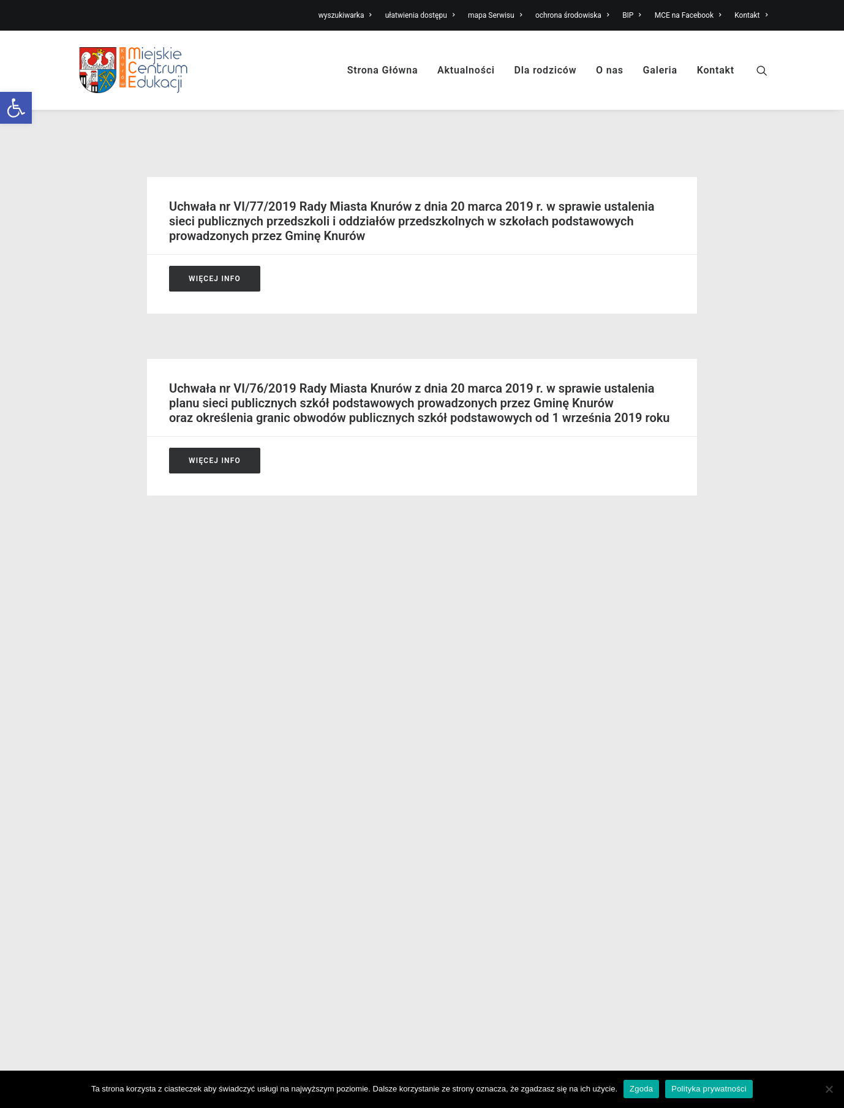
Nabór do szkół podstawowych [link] (317, 722)
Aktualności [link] (466, 70)
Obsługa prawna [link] (110, 787)
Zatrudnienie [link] (102, 755)
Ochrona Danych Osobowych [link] (135, 835)
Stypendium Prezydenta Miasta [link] (318, 803)
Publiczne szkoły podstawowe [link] (494, 722)
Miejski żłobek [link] (462, 690)
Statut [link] (89, 739)
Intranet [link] (626, 803)
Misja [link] (88, 706)
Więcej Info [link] (215, 278)
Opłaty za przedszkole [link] (299, 771)
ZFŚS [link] (622, 755)
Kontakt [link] (750, 15)
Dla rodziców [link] (545, 70)
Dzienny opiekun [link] (288, 755)
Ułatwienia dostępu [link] (650, 690)
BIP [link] (631, 15)
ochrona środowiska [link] (572, 15)
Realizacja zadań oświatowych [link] (139, 803)
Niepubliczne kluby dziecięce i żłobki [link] (329, 739)
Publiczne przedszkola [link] (478, 706)
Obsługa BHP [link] (104, 771)
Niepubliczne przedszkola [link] (485, 739)
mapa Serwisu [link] (495, 15)
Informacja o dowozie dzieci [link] (312, 787)
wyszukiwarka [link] (345, 15)
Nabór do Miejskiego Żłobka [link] (312, 690)
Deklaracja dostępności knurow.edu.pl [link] (154, 851)
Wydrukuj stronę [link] (734, 589)
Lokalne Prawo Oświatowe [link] (130, 819)
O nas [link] (610, 70)
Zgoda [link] (641, 1088)
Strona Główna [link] (382, 70)
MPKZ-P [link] (628, 771)
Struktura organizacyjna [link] (125, 722)
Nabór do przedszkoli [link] (298, 706)
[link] (16, 108)
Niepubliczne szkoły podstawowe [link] (500, 755)
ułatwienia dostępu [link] (420, 15)
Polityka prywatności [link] (709, 1088)
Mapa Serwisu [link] (640, 706)
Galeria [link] (660, 70)
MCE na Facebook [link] (688, 15)
